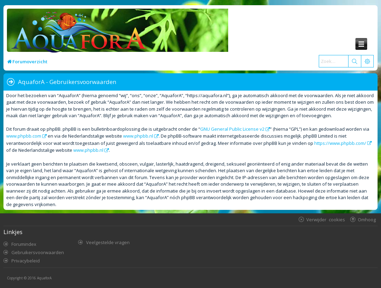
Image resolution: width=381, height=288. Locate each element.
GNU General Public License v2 (232, 129)
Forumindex (23, 244)
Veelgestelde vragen (108, 242)
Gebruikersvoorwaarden (37, 252)
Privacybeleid (25, 261)
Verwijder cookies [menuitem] (325, 219)
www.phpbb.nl (138, 136)
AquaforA (44, 278)
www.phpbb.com (23, 136)
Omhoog (367, 219)
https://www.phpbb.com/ (340, 143)
